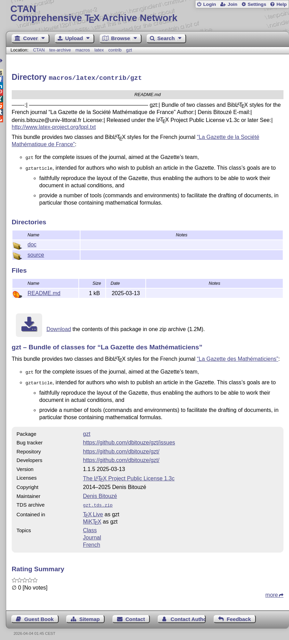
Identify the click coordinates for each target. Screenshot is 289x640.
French (91, 540)
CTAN (39, 50)
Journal (92, 533)
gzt (129, 50)
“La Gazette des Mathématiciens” (237, 356)
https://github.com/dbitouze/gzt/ (121, 448)
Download (58, 327)
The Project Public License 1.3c (128, 475)
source (36, 252)
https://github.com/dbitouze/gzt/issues (129, 439)
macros (82, 50)
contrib (115, 50)
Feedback (239, 615)
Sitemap (89, 615)
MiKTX (92, 517)
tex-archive (60, 50)
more (272, 590)
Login (209, 4)
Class (90, 526)
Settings (257, 4)
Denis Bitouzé (100, 492)
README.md (44, 291)
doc (32, 242)
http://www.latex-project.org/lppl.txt (54, 126)
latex (99, 50)
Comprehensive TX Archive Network (147, 13)
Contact (135, 615)
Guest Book (39, 615)
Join (232, 4)
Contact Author (188, 615)
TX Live (93, 510)
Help (282, 4)
